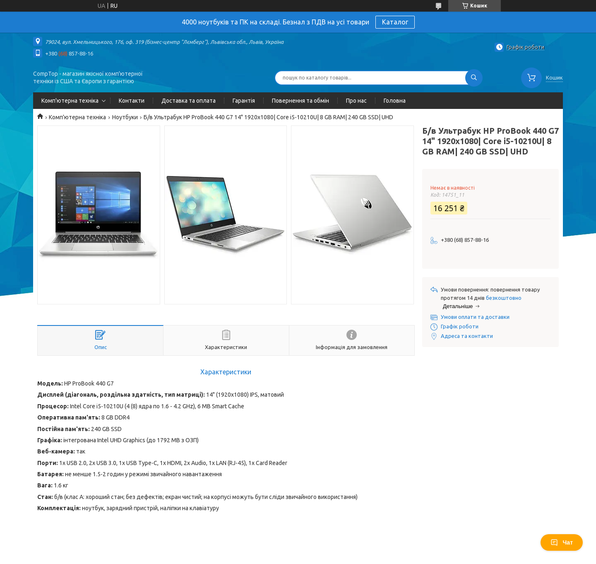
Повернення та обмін (300, 101)
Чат (561, 542)
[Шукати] (474, 78)
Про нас (356, 101)
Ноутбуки (125, 117)
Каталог (395, 22)
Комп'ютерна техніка (70, 101)
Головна (395, 101)
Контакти (131, 101)
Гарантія (244, 101)
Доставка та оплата (188, 101)
